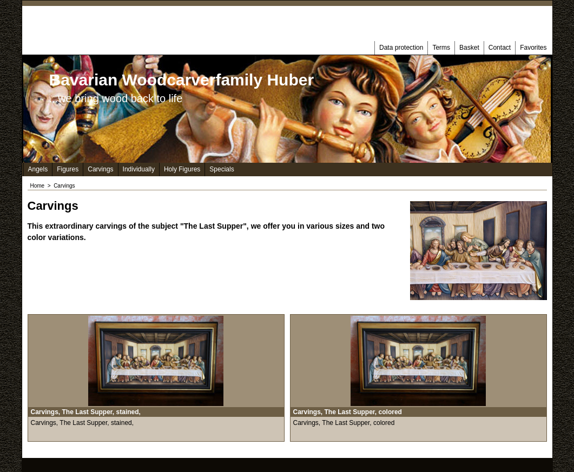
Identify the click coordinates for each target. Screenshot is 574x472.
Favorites (533, 47)
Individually (139, 169)
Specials (221, 169)
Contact (500, 47)
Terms (441, 47)
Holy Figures (182, 169)
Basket (469, 47)
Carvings (100, 169)
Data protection (401, 47)
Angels (38, 169)
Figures (67, 169)
